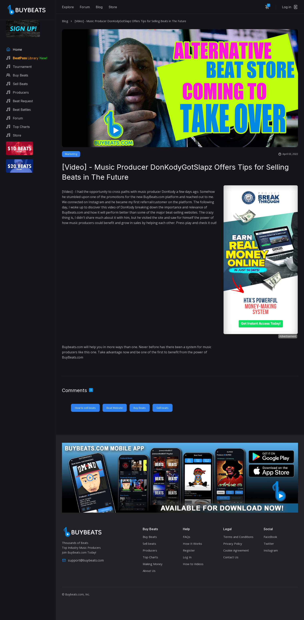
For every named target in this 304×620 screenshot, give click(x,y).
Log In (187, 557)
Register (189, 550)
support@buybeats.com (83, 560)
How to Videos (193, 564)
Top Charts (150, 557)
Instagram (271, 550)
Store (113, 7)
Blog (99, 7)
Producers (150, 550)
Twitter (269, 544)
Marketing (71, 154)
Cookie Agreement (236, 550)
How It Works (192, 544)
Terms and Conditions (238, 537)
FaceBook (270, 537)
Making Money (152, 564)
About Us (149, 571)
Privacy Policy (232, 544)
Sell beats (162, 408)
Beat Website (115, 408)
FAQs (186, 537)
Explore (68, 7)
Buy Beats (140, 408)
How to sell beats (85, 408)
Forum (85, 7)
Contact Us (230, 557)
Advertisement (287, 336)
